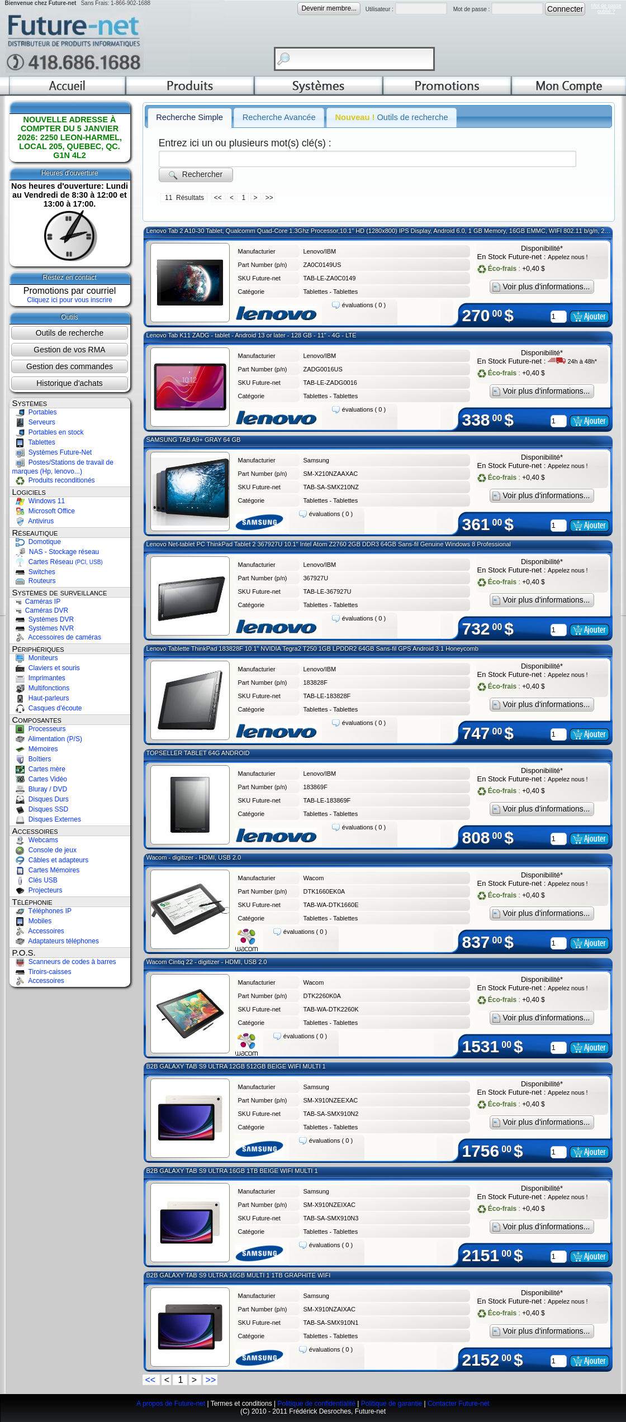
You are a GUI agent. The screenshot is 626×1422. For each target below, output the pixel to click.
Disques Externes (46, 819)
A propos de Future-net (170, 1403)
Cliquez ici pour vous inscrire (69, 300)
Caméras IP (36, 601)
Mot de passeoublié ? (606, 8)
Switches (33, 572)
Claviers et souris (46, 668)
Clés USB (35, 880)
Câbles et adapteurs (50, 860)
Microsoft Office (43, 511)
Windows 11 (38, 501)
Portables (34, 412)
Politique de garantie (391, 1403)
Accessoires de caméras (56, 637)
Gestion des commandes (69, 366)
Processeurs (39, 729)
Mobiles (32, 921)
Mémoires (35, 749)
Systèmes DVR (43, 619)
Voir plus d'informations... (542, 287)
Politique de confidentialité (316, 1403)
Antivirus (33, 521)
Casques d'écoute (47, 708)
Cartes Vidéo (40, 779)
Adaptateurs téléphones (55, 941)
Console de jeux (44, 850)
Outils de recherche (69, 332)
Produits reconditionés (53, 480)
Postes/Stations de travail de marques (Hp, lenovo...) (62, 467)
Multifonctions (41, 688)
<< (219, 198)
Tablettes (33, 442)
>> (269, 198)
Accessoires (38, 931)
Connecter (565, 8)
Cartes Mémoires (46, 870)
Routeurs (34, 581)
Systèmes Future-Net (52, 452)
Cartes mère (38, 769)
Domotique (36, 542)
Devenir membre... (329, 8)
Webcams (35, 840)
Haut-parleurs (40, 698)
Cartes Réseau (57, 562)
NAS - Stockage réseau (55, 552)
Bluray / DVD (40, 789)
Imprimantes (38, 678)
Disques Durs (40, 799)
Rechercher (195, 174)
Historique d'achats (69, 383)
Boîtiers (31, 759)
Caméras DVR (40, 610)
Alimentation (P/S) (47, 739)
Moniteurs (35, 658)
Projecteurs (37, 890)
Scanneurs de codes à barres (64, 962)
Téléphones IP (42, 911)
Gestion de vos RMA (69, 349)
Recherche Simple (189, 117)
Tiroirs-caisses (42, 972)
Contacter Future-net (459, 1403)
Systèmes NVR (43, 628)
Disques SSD (40, 809)
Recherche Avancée (279, 117)
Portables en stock (48, 432)
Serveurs (33, 422)
